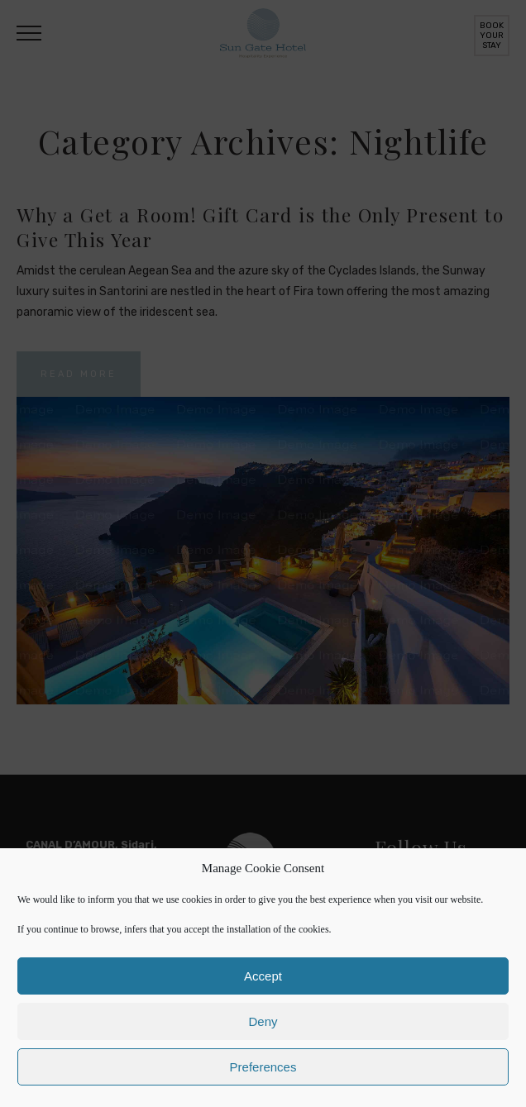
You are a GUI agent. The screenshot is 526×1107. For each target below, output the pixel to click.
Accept (263, 976)
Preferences (263, 1067)
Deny (262, 1021)
